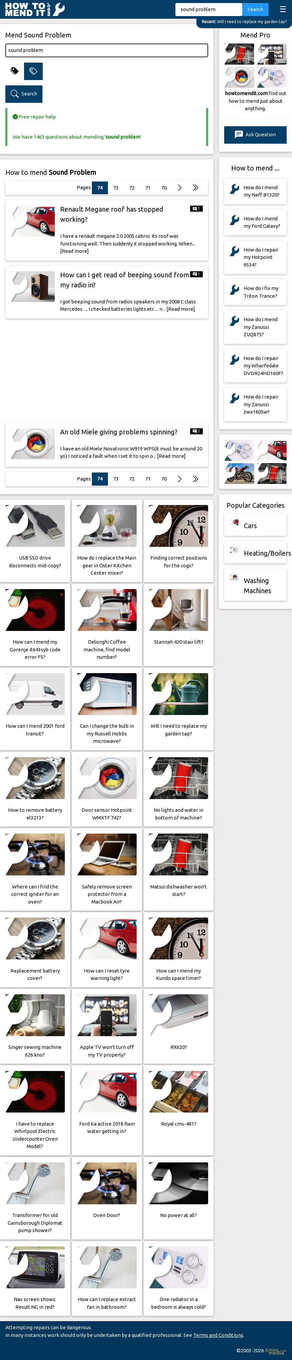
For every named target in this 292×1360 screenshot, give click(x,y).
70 (164, 188)
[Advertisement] (106, 371)
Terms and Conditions (218, 1335)
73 (116, 188)
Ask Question (255, 134)
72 (132, 188)
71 (148, 188)
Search (255, 9)
